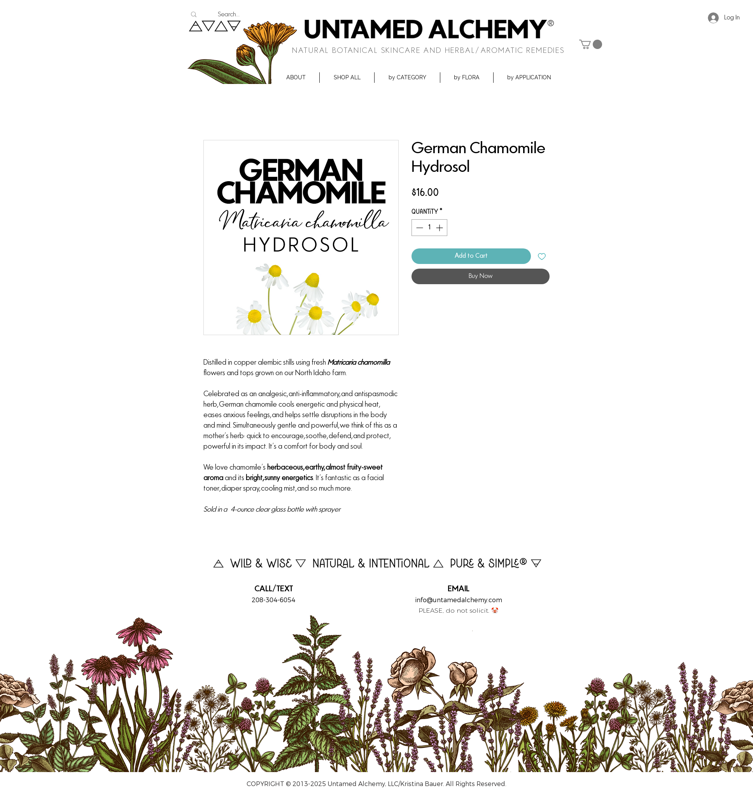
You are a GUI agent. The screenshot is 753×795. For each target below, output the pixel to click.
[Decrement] (419, 228)
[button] (295, 77)
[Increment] (440, 228)
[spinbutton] (429, 228)
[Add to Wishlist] (542, 256)
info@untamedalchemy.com (458, 600)
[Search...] (228, 15)
